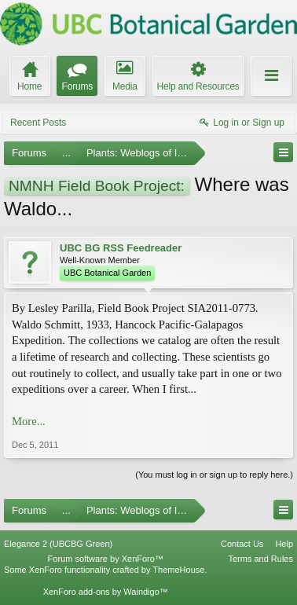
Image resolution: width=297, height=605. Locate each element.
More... (29, 421)
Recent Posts (38, 122)
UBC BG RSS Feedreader (121, 248)
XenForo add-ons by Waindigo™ (105, 591)
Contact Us (242, 543)
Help (284, 543)
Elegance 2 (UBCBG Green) (58, 543)
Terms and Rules (260, 558)
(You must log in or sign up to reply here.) (214, 474)
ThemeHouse (178, 569)
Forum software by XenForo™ (105, 558)
